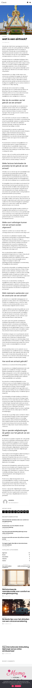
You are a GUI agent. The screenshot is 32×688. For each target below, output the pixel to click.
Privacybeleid (17, 686)
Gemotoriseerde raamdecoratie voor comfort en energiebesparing (16, 591)
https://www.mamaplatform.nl (13, 502)
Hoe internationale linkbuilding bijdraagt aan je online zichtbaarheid (15, 649)
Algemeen (4, 36)
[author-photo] (3, 596)
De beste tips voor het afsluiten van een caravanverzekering (15, 620)
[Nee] (30, 684)
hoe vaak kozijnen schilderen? (7, 566)
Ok (12, 686)
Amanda (11, 500)
